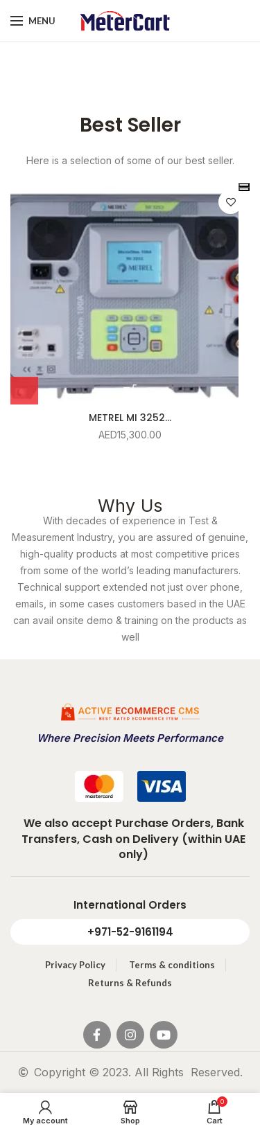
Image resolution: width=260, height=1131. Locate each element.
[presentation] (244, 185)
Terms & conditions (172, 964)
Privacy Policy (75, 964)
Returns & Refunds (130, 982)
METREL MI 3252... (130, 417)
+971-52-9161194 (130, 932)
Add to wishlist (230, 202)
